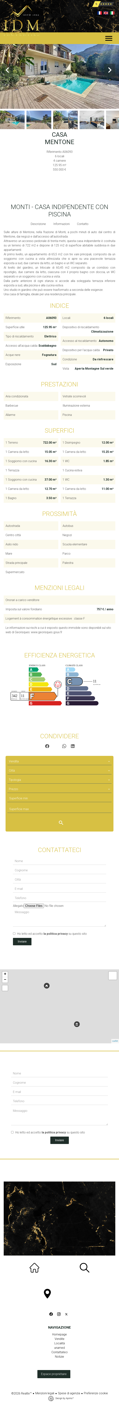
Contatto (82, 224)
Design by (64, 1398)
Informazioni (61, 224)
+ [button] (5, 974)
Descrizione (38, 224)
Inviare (22, 941)
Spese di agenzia (69, 1393)
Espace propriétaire (54, 1374)
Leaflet (115, 1041)
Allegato (18, 906)
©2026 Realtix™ (21, 1393)
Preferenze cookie (96, 1393)
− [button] (5, 980)
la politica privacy (55, 933)
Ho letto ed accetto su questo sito (52, 933)
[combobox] (59, 761)
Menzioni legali (44, 1393)
